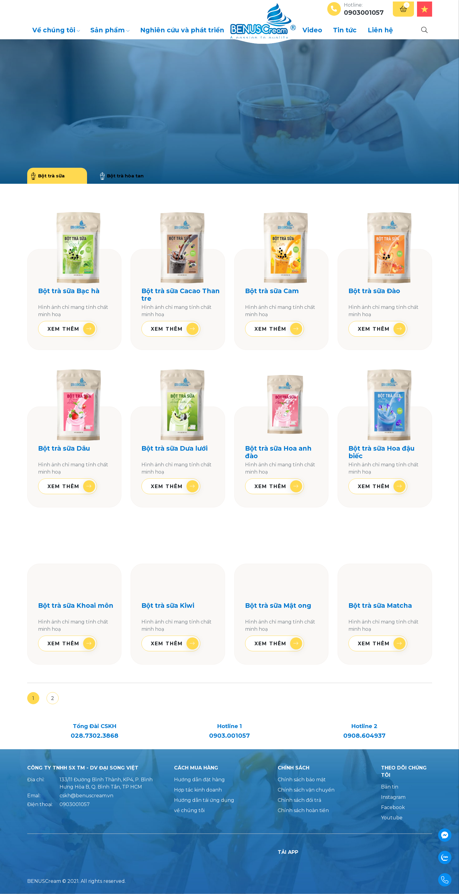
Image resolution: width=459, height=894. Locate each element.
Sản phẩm (110, 30)
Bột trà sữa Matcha (380, 605)
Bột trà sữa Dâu (64, 448)
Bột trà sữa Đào (374, 291)
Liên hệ (380, 30)
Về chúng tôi (56, 30)
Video (312, 30)
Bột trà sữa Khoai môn (75, 605)
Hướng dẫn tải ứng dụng (204, 800)
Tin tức (345, 30)
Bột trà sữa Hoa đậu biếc (381, 452)
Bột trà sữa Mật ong (278, 605)
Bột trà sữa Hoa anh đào (278, 452)
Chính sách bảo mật (302, 779)
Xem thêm (71, 329)
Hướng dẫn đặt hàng (199, 779)
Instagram (393, 797)
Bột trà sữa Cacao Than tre (180, 294)
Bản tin (389, 787)
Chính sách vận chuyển (306, 790)
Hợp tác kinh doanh (198, 790)
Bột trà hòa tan (122, 176)
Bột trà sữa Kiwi (167, 605)
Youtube (391, 818)
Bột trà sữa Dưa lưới (174, 448)
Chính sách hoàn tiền (303, 810)
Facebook (393, 807)
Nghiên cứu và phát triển (182, 30)
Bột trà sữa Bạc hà (68, 291)
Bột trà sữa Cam (272, 291)
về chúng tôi (189, 810)
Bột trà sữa (48, 176)
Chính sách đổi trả (299, 800)
